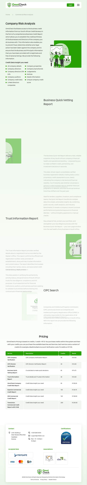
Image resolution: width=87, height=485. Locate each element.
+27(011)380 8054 (36, 433)
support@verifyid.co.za (37, 436)
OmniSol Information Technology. (56, 477)
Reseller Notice (52, 479)
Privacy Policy (43, 479)
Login (70, 5)
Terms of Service (35, 479)
